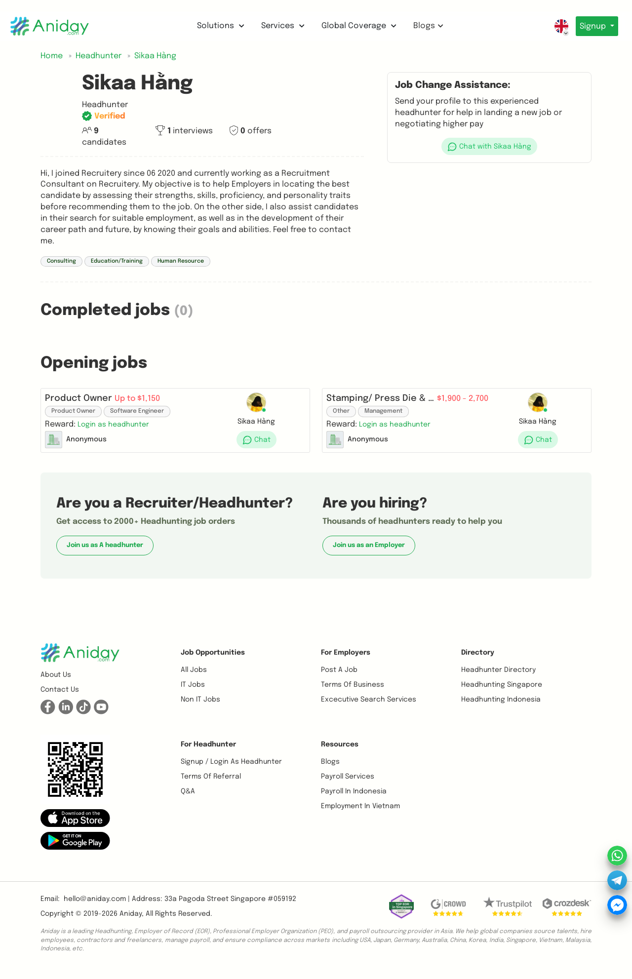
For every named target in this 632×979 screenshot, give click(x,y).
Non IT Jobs (200, 707)
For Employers (345, 660)
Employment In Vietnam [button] (360, 814)
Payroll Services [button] (347, 784)
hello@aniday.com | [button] (97, 906)
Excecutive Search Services (368, 707)
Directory (477, 660)
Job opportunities (213, 660)
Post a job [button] (339, 677)
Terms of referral (211, 784)
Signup (592, 26)
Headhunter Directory (498, 677)
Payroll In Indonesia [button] (354, 799)
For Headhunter (208, 752)
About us (55, 682)
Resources (339, 752)
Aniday (130, 921)
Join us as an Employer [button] (369, 553)
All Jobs (194, 677)
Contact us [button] (59, 697)
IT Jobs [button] (193, 692)
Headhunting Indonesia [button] (501, 707)
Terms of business (352, 692)
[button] (489, 146)
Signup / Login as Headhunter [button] (231, 769)
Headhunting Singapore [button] (501, 692)
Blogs (426, 26)
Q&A (188, 799)
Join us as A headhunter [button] (105, 553)
